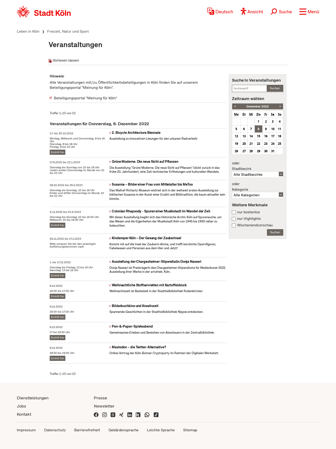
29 (258, 151)
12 (236, 136)
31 (272, 151)
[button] (309, 11)
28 (251, 151)
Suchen (275, 88)
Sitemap (190, 430)
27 (244, 151)
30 (265, 151)
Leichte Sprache (161, 430)
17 (272, 136)
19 (236, 144)
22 (258, 144)
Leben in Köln (28, 31)
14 (251, 136)
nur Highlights (249, 219)
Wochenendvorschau (255, 225)
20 (244, 144)
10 (272, 129)
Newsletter (104, 406)
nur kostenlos (248, 212)
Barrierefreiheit (87, 430)
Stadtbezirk (257, 166)
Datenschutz (55, 430)
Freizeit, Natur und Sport (68, 31)
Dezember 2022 (257, 106)
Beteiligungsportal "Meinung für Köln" (85, 98)
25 (279, 144)
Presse (100, 398)
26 (236, 151)
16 (265, 136)
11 (279, 129)
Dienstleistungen (33, 398)
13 (244, 136)
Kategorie (257, 187)
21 (251, 144)
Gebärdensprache (123, 430)
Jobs (21, 406)
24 (272, 144)
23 (265, 144)
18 (279, 136)
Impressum (26, 430)
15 (258, 136)
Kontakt (24, 414)
